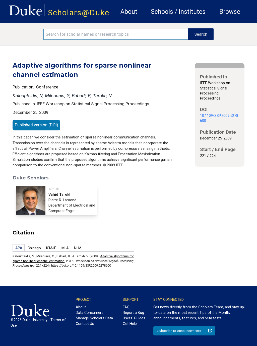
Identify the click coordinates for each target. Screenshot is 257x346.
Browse (229, 11)
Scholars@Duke (78, 12)
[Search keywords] (115, 34)
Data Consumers (89, 312)
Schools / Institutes (178, 11)
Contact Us (85, 323)
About (128, 11)
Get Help (130, 323)
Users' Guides (134, 318)
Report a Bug (133, 312)
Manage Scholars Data (94, 318)
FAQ (126, 307)
